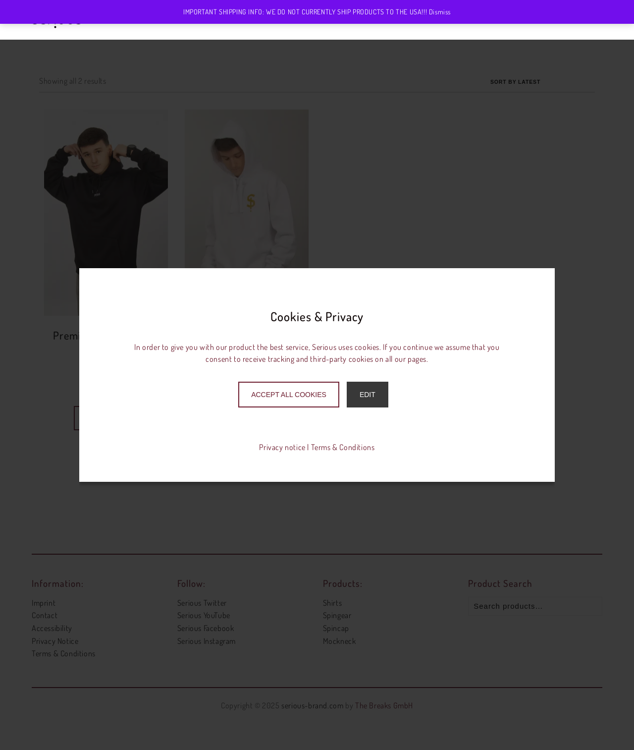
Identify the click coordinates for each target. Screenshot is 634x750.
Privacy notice (282, 447)
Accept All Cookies (288, 395)
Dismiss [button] (440, 11)
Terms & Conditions (343, 447)
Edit (367, 395)
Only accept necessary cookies (317, 417)
